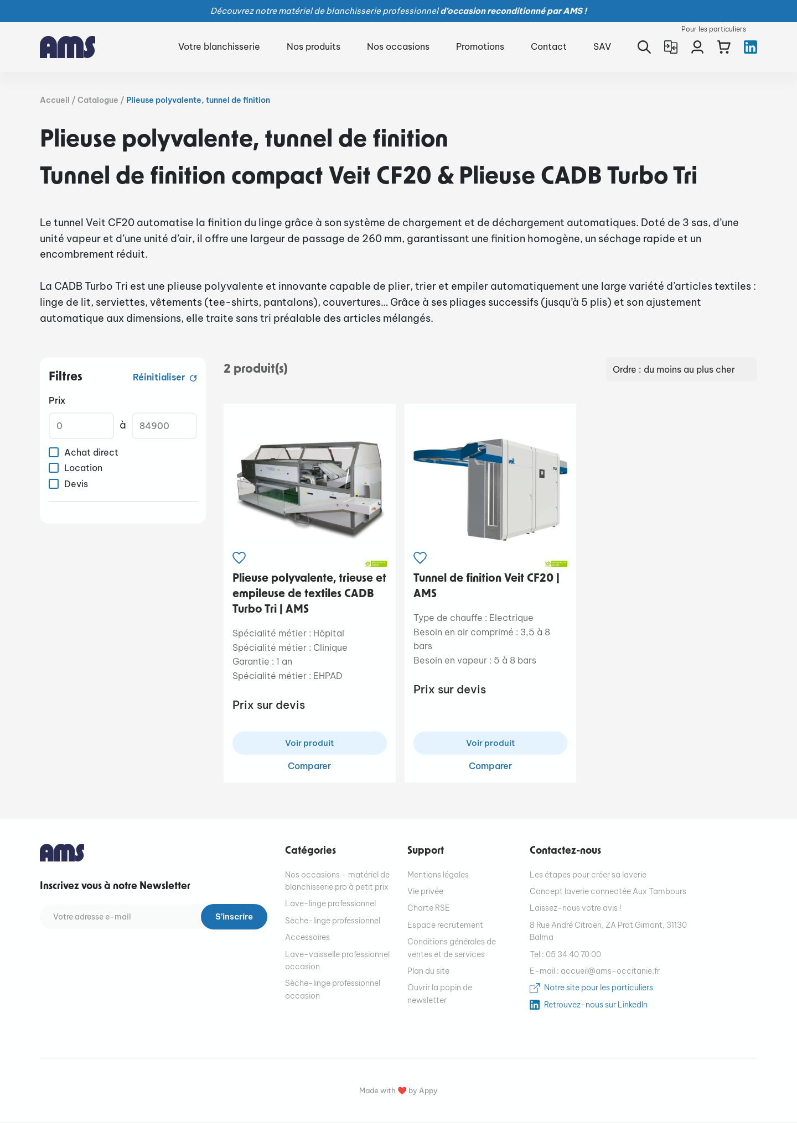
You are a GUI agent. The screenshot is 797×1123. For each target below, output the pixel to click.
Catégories (310, 852)
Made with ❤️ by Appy (398, 1091)
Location (83, 467)
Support (425, 852)
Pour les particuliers (713, 29)
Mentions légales (438, 876)
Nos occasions (398, 46)
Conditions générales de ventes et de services (451, 949)
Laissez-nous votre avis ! (576, 910)
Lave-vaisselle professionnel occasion (337, 961)
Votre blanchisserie (219, 46)
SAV (602, 46)
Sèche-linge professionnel (332, 922)
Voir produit (309, 743)
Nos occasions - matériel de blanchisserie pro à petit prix (337, 882)
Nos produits (313, 46)
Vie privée (425, 892)
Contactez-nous (565, 852)
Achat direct (91, 452)
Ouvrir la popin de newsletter (439, 995)
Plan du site (428, 972)
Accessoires (307, 938)
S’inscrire (232, 918)
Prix (57, 400)
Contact (549, 46)
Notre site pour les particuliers (598, 989)
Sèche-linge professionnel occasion (332, 991)
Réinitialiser (160, 377)
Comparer (309, 766)
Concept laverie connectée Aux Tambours (608, 892)
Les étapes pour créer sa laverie (588, 876)
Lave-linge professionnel (330, 905)
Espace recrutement (445, 926)
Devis (76, 483)
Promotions (480, 46)
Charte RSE (428, 910)
